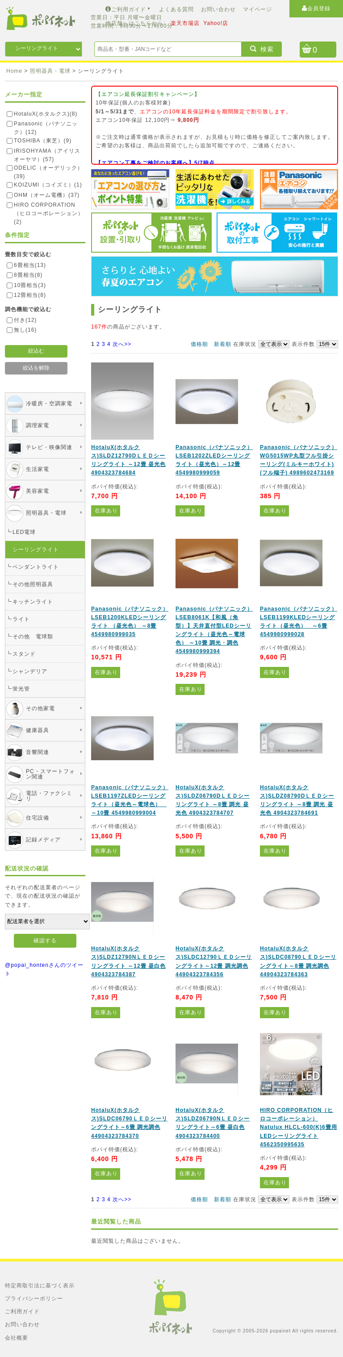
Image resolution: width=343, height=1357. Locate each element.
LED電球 (24, 532)
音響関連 (37, 752)
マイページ (257, 9)
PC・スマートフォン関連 (50, 774)
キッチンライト (33, 602)
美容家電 (37, 491)
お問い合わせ (218, 9)
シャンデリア (30, 671)
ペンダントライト (36, 567)
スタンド (24, 654)
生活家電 (37, 469)
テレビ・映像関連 (49, 447)
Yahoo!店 (215, 23)
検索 (262, 49)
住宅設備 (37, 818)
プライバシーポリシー (34, 1298)
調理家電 (37, 425)
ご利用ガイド (128, 9)
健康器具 (37, 730)
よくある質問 (176, 9)
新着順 (222, 344)
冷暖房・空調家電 (49, 403)
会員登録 (316, 8)
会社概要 (16, 1338)
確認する (45, 940)
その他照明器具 (33, 584)
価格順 (199, 344)
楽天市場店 (185, 23)
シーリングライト (36, 549)
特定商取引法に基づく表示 (40, 1285)
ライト (21, 619)
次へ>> (122, 344)
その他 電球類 (33, 636)
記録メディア (43, 840)
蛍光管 (21, 689)
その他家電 (40, 708)
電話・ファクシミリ (49, 796)
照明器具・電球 (46, 513)
